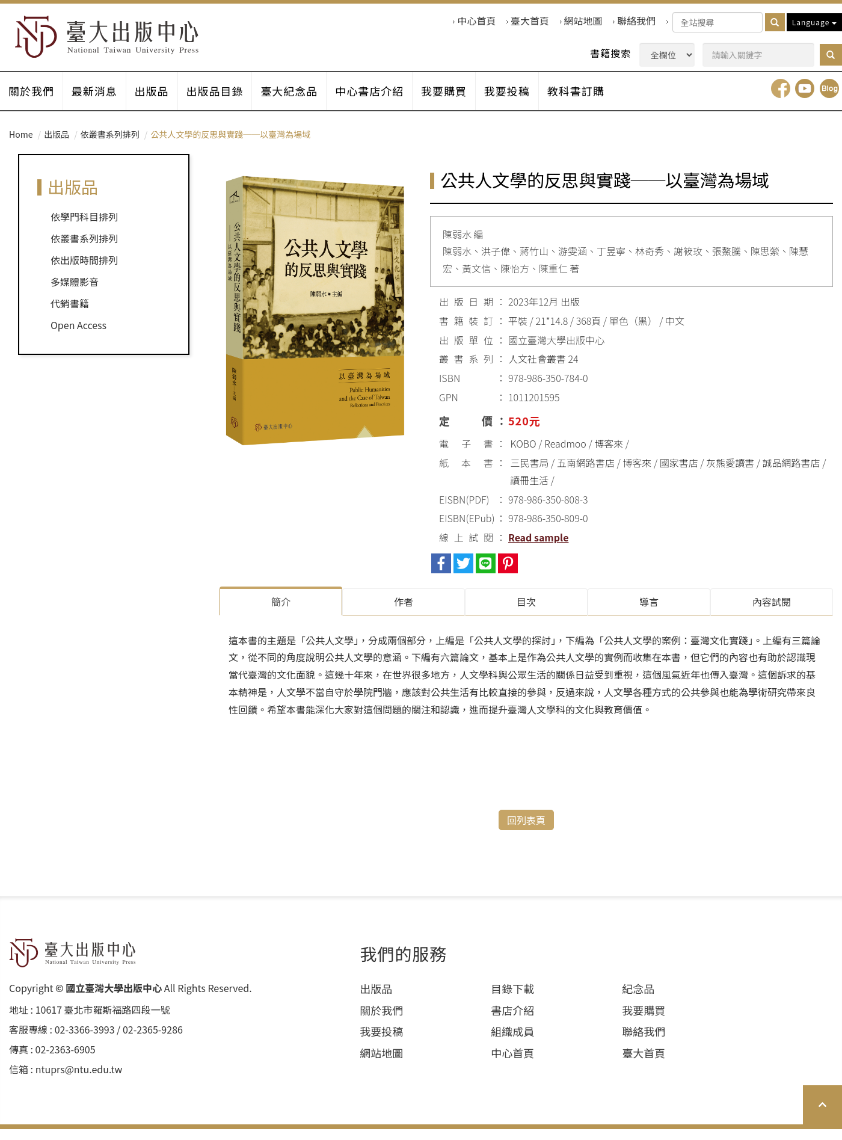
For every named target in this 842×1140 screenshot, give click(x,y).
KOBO (523, 456)
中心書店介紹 (383, 101)
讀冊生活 (529, 492)
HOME (121, 40)
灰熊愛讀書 (730, 475)
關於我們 (32, 101)
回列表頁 (526, 831)
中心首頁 (476, 21)
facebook (780, 101)
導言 (649, 614)
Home (20, 147)
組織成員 (512, 1042)
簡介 (280, 614)
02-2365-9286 (153, 1040)
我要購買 (460, 101)
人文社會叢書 (537, 372)
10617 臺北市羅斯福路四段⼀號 (102, 1021)
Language (814, 22)
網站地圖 (583, 21)
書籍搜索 (610, 53)
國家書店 (679, 475)
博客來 (608, 456)
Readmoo (565, 456)
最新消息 (98, 101)
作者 (403, 614)
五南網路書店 (586, 475)
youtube (804, 101)
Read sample (538, 550)
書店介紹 (512, 1021)
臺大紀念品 (300, 101)
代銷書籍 (70, 316)
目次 (526, 614)
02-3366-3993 (85, 1040)
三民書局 (530, 475)
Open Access (78, 338)
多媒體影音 (75, 295)
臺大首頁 (530, 21)
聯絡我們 (636, 21)
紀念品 (638, 999)
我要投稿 (526, 101)
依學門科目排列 (84, 230)
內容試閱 (771, 614)
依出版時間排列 (84, 273)
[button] (831, 55)
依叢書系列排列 (110, 147)
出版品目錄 (223, 101)
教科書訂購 (596, 101)
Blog (829, 101)
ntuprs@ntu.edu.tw (79, 1080)
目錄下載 (512, 999)
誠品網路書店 (791, 475)
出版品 (158, 101)
